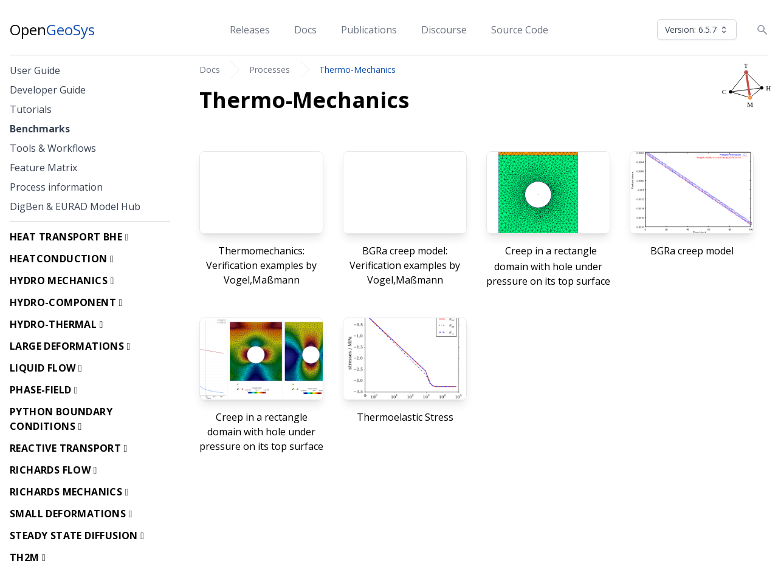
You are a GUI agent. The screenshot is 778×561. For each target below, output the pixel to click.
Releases (250, 29)
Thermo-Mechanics (357, 69)
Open (52, 29)
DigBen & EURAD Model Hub (75, 206)
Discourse (444, 29)
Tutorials (31, 109)
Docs (305, 29)
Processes (269, 69)
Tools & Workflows (53, 148)
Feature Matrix (43, 167)
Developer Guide (48, 90)
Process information (56, 187)
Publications (369, 29)
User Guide (35, 70)
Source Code (519, 29)
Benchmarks (40, 128)
